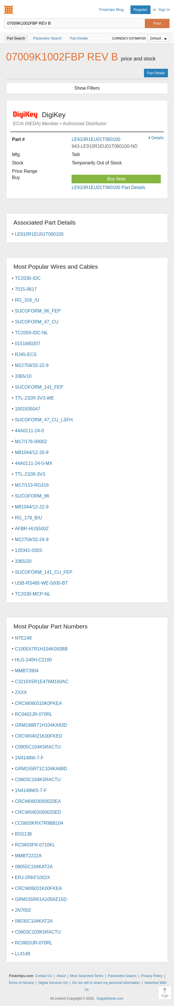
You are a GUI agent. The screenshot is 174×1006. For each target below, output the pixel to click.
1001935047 (27, 408)
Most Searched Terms (87, 976)
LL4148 (22, 953)
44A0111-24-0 (29, 430)
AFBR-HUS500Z (32, 528)
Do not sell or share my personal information (106, 983)
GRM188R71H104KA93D (41, 725)
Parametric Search (122, 976)
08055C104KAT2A (34, 866)
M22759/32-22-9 (31, 365)
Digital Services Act (53, 983)
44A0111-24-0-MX (33, 463)
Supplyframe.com (109, 999)
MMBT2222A (28, 855)
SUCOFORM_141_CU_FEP (43, 572)
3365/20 (23, 561)
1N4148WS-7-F (31, 790)
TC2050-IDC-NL (31, 332)
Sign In (164, 9)
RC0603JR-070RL (33, 942)
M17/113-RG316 (32, 485)
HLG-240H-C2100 (33, 659)
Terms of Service (21, 983)
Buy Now (116, 178)
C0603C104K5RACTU (38, 779)
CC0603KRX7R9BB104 (39, 823)
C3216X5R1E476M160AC (41, 681)
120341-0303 (28, 550)
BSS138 (23, 834)
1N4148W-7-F (29, 757)
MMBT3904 (27, 670)
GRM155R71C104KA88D (41, 768)
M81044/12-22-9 (31, 506)
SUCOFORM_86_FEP (38, 311)
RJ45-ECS (26, 354)
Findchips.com (9, 10)
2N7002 (23, 910)
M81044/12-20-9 (31, 452)
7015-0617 (26, 289)
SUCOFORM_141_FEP (39, 387)
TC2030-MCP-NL (32, 594)
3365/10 (23, 376)
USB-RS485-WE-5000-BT (41, 583)
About (61, 976)
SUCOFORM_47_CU (36, 321)
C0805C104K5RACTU (38, 746)
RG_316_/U (27, 300)
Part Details (156, 73)
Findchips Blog (111, 9)
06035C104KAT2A (34, 921)
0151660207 (27, 343)
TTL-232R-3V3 (30, 474)
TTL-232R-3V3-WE (34, 398)
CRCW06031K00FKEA (38, 888)
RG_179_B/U (28, 517)
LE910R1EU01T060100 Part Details (108, 187)
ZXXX (21, 692)
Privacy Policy (151, 976)
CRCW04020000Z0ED (38, 812)
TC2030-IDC (28, 278)
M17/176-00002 (31, 441)
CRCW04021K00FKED (38, 736)
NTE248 (23, 638)
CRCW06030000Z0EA (38, 801)
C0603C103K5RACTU (38, 932)
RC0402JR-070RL (33, 714)
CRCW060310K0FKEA (38, 703)
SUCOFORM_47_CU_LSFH (44, 419)
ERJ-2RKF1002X (32, 877)
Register (140, 9)
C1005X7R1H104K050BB (41, 649)
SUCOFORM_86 (32, 496)
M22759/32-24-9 (31, 539)
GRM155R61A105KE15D (41, 899)
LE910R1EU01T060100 (96, 139)
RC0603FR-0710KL (35, 844)
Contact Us (43, 976)
